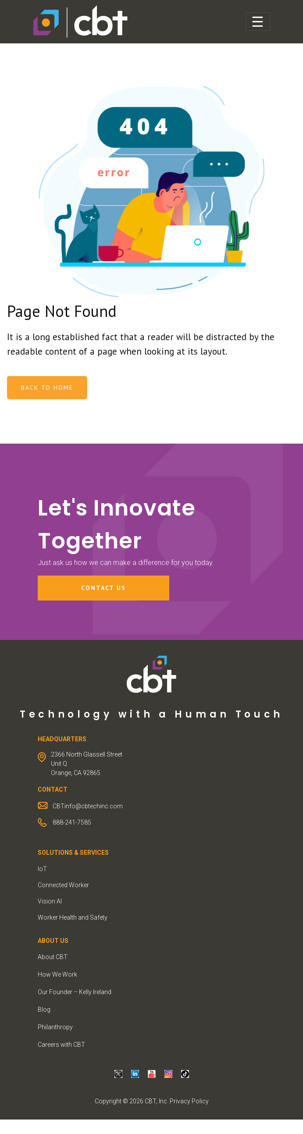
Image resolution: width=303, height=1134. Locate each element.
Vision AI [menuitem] (50, 901)
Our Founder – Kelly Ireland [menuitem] (74, 991)
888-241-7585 (72, 822)
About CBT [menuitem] (53, 956)
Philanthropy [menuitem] (55, 1027)
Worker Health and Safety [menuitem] (72, 917)
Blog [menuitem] (44, 1009)
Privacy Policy (189, 1101)
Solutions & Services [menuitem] (73, 852)
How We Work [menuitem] (57, 974)
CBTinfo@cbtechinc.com (88, 806)
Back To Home (61, 387)
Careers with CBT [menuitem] (61, 1044)
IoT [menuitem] (42, 868)
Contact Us (103, 588)
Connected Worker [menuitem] (63, 885)
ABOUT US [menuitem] (53, 940)
